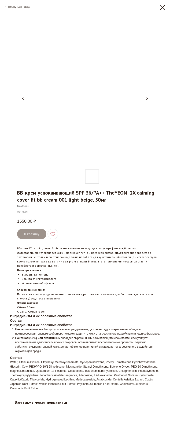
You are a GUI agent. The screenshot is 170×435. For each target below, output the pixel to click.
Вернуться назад (19, 6)
